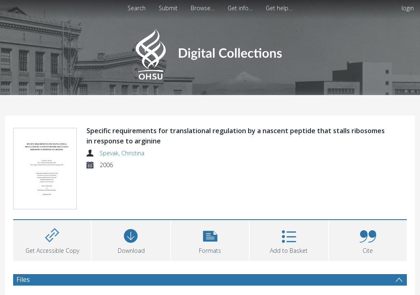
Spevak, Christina (122, 153)
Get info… (240, 8)
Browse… (203, 8)
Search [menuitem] (137, 8)
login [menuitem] (408, 8)
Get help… (279, 8)
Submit (168, 8)
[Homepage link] (210, 51)
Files (23, 279)
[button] (210, 239)
